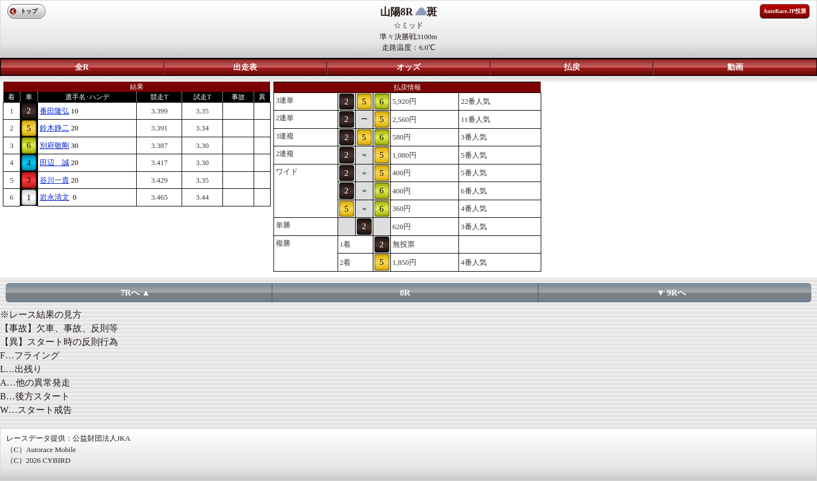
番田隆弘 (54, 111)
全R (82, 67)
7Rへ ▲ (135, 292)
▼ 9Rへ (671, 292)
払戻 (572, 67)
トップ (28, 11)
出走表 (245, 67)
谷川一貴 (54, 180)
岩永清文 (54, 197)
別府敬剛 (54, 145)
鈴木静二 (54, 128)
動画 (735, 67)
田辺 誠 (54, 162)
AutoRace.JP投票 (784, 11)
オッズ (408, 67)
